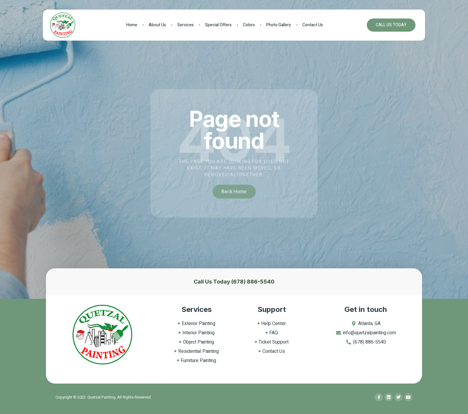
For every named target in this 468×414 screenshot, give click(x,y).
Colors (249, 25)
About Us (157, 25)
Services (185, 25)
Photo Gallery (278, 25)
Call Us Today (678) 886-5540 (234, 281)
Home (131, 25)
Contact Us (312, 25)
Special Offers (218, 25)
